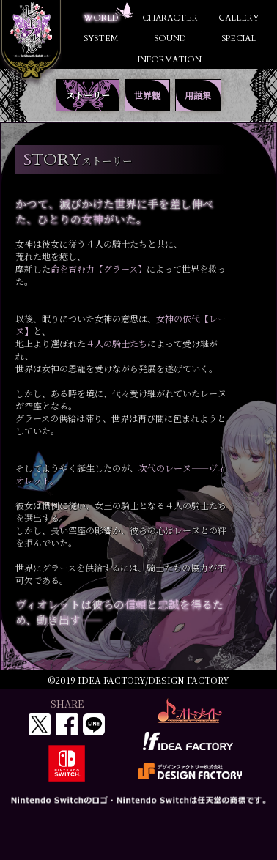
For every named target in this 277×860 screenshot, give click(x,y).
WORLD (101, 17)
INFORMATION (170, 59)
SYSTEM (101, 38)
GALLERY (238, 17)
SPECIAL (238, 38)
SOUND (169, 38)
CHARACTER (170, 17)
